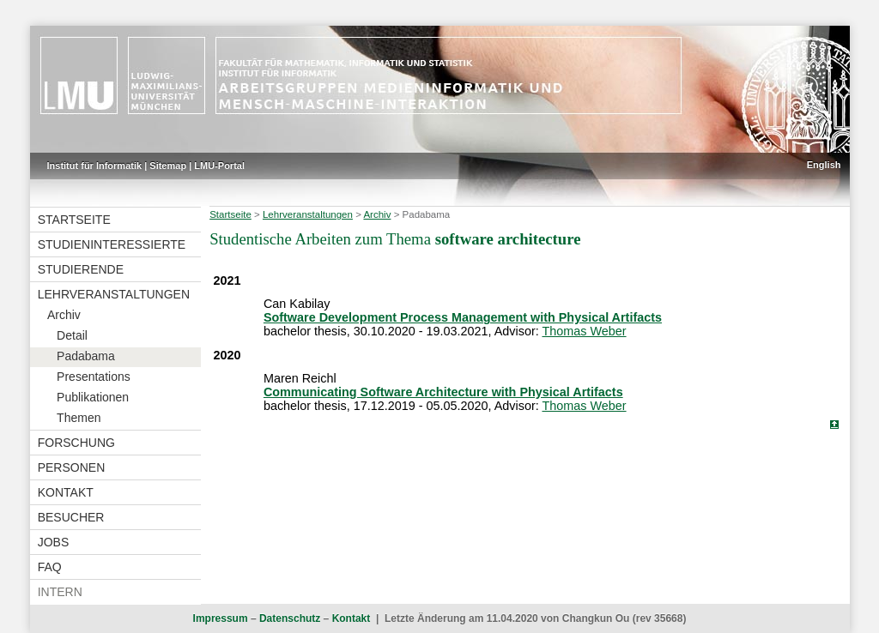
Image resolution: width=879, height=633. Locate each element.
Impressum (220, 618)
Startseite (74, 219)
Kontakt (66, 492)
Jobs (54, 542)
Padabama (86, 356)
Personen (72, 467)
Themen (78, 418)
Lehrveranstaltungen (114, 294)
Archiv (64, 315)
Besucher (71, 517)
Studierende (81, 269)
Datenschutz (289, 618)
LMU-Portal (219, 165)
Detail (72, 335)
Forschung (76, 442)
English (824, 165)
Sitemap (167, 165)
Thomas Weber (584, 331)
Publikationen (93, 397)
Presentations (93, 376)
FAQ (50, 567)
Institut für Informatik (94, 165)
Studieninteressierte (111, 244)
